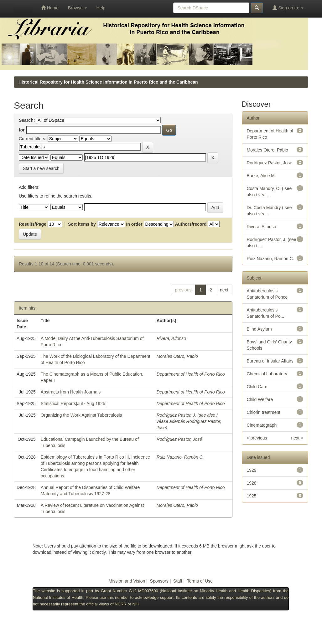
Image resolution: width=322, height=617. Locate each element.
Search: (27, 120)
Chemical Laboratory (267, 373)
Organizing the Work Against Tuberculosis (81, 415)
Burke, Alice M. (261, 175)
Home (50, 7)
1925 (252, 495)
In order (134, 224)
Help (101, 7)
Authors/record (190, 224)
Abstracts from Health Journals (71, 391)
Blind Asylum (259, 329)
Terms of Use (200, 581)
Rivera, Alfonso (171, 338)
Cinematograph (262, 425)
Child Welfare (260, 399)
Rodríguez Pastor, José (179, 439)
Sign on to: (288, 7)
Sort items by (82, 224)
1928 (252, 483)
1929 (252, 470)
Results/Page (32, 224)
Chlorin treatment (263, 412)
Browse (77, 7)
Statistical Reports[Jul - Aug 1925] (73, 403)
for (22, 129)
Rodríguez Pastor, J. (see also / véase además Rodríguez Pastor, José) (189, 421)
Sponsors (159, 581)
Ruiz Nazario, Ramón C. (180, 457)
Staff (177, 581)
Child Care (257, 386)
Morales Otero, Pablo (177, 356)
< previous (257, 437)
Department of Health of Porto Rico (191, 374)
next (224, 289)
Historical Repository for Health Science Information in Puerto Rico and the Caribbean (108, 82)
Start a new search (41, 168)
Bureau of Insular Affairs (270, 360)
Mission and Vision (127, 581)
